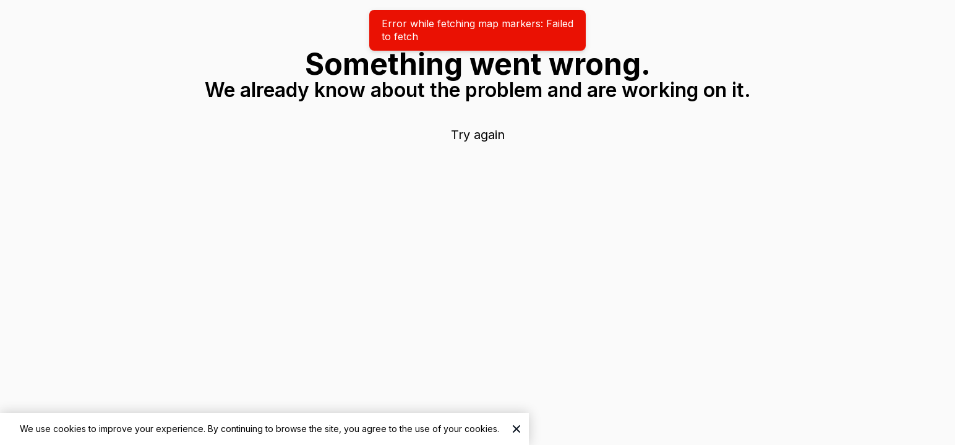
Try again (478, 134)
